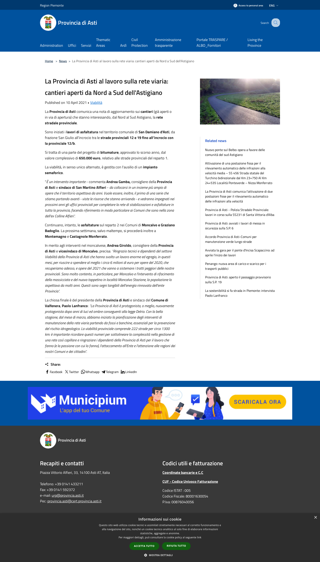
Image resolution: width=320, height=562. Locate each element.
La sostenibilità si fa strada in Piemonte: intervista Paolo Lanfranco (240, 293)
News (63, 61)
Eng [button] (274, 5)
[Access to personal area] (248, 5)
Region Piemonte (52, 5)
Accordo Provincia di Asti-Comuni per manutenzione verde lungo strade (231, 239)
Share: (53, 364)
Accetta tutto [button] (144, 546)
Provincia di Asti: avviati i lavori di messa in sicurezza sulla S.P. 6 (235, 226)
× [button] (315, 517)
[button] (160, 555)
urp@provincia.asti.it (68, 495)
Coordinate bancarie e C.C (182, 472)
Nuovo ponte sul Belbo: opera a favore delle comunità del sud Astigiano (235, 152)
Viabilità (96, 102)
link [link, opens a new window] (199, 537)
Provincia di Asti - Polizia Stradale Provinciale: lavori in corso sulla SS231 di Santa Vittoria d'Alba (239, 212)
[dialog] (160, 537)
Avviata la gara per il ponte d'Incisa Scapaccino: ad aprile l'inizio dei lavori (239, 253)
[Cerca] (275, 23)
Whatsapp (90, 371)
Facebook (53, 371)
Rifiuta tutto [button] (176, 546)
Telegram (110, 371)
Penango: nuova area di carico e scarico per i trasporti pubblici (235, 266)
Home (49, 61)
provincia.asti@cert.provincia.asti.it (74, 501)
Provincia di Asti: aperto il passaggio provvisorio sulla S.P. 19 (238, 279)
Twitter (71, 371)
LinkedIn (128, 371)
